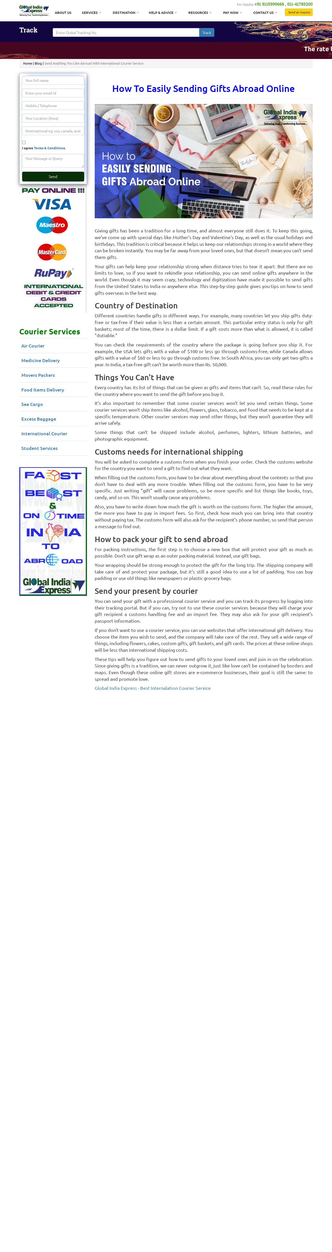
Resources (199, 12)
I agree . (44, 148)
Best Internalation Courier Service (175, 688)
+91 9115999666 (269, 4)
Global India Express (116, 688)
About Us (63, 12)
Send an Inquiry (298, 12)
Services (91, 12)
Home (27, 63)
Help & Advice (163, 12)
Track (207, 32)
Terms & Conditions (49, 148)
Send (53, 176)
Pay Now (232, 12)
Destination (125, 12)
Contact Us (265, 12)
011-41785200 (300, 4)
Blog (38, 63)
